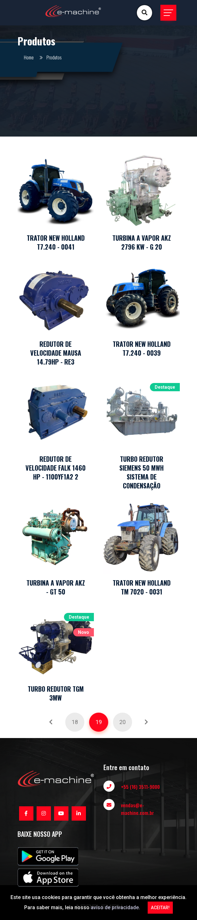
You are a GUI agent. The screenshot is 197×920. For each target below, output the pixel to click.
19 (98, 722)
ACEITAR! (160, 907)
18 (75, 722)
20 (122, 722)
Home (29, 57)
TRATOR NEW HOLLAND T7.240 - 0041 (56, 242)
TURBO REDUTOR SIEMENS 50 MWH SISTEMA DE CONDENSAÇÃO (141, 472)
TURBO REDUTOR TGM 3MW (56, 693)
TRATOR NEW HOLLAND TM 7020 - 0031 (142, 587)
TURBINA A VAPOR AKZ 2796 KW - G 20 (141, 242)
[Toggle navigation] (168, 13)
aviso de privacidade (115, 907)
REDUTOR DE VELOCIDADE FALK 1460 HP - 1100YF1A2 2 (55, 467)
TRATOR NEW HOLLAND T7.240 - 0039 (142, 348)
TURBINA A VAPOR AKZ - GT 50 (55, 587)
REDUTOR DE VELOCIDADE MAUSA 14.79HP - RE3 (55, 352)
